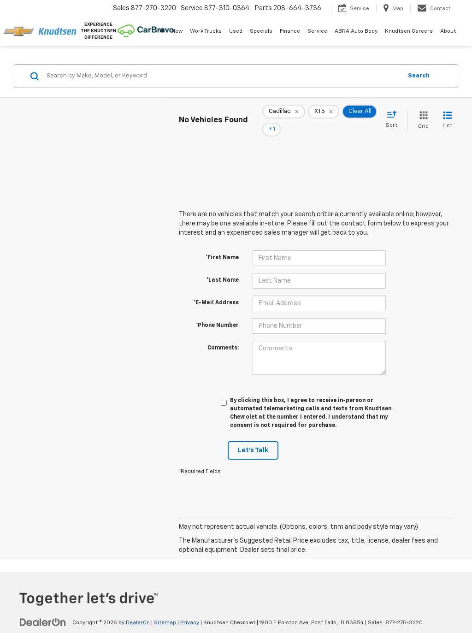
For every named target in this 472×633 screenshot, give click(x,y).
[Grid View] (421, 114)
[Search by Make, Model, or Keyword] (223, 76)
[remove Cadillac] (283, 114)
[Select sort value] (394, 113)
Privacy (189, 610)
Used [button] (235, 31)
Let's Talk (253, 437)
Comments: (223, 335)
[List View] (447, 114)
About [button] (448, 31)
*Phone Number (217, 312)
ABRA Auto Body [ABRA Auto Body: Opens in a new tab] (356, 31)
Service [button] (317, 31)
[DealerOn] (42, 609)
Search (419, 76)
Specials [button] (261, 31)
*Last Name (222, 267)
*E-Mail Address (216, 290)
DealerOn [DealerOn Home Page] (138, 610)
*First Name (222, 245)
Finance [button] (290, 31)
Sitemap (165, 610)
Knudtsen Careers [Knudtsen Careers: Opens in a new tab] (409, 31)
